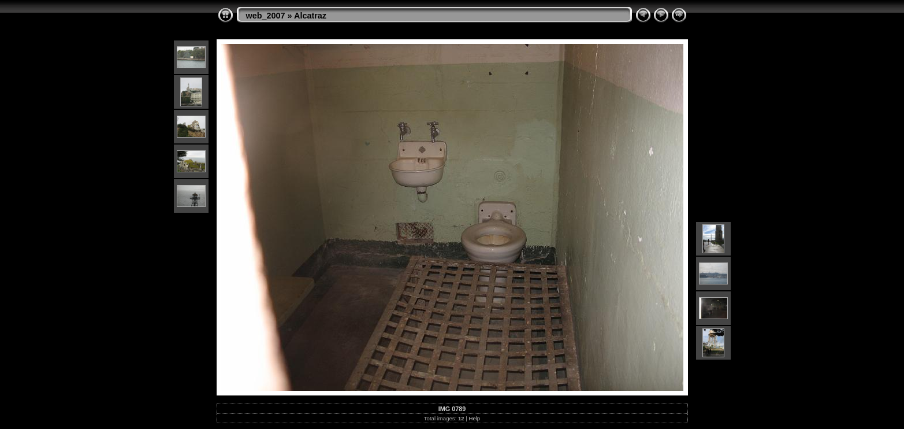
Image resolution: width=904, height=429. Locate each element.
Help (474, 418)
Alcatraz (310, 15)
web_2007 (265, 15)
